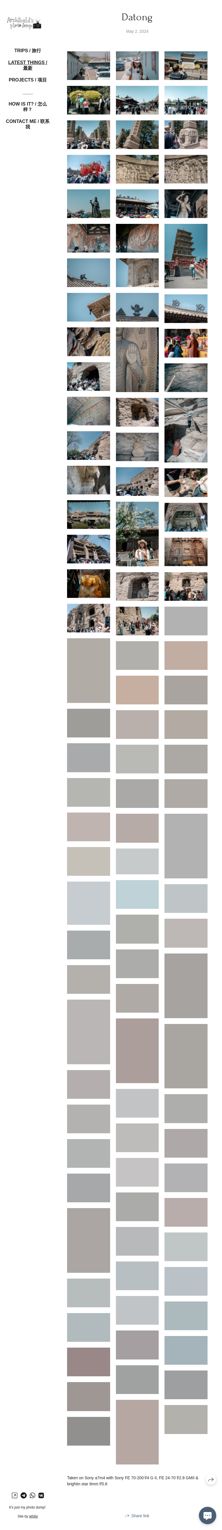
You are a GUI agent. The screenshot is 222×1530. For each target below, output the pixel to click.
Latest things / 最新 (27, 65)
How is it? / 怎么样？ (28, 106)
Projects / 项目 (28, 79)
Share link (140, 1515)
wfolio (33, 1516)
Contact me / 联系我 (28, 124)
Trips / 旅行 (27, 50)
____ (28, 92)
